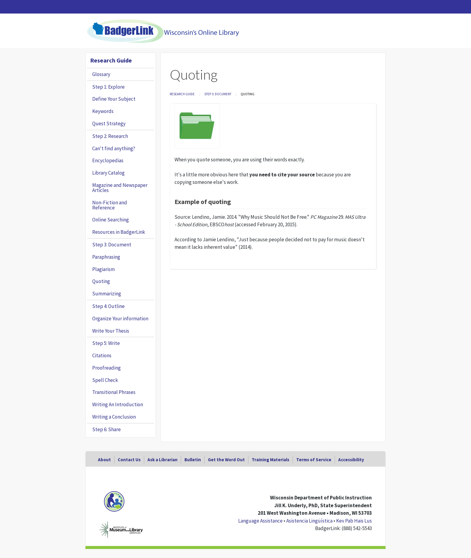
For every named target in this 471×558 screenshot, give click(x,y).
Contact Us (129, 459)
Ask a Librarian (162, 459)
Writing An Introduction (117, 404)
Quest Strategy (109, 123)
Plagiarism (103, 269)
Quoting (101, 281)
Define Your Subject (113, 99)
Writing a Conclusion (114, 416)
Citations (101, 355)
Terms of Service (313, 459)
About (104, 459)
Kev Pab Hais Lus (354, 520)
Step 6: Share (106, 429)
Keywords (103, 111)
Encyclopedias (107, 160)
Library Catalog (108, 172)
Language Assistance (260, 520)
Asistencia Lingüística (309, 520)
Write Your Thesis (110, 331)
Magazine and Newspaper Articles (119, 188)
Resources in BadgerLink (118, 232)
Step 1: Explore (108, 87)
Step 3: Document (217, 94)
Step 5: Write (106, 343)
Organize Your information (120, 318)
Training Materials (270, 459)
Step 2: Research (110, 136)
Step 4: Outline (108, 306)
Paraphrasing (106, 257)
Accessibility (351, 459)
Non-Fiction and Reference (109, 205)
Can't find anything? (113, 148)
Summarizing (106, 293)
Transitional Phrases (113, 392)
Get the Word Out (226, 459)
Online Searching (110, 219)
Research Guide (182, 94)
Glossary (101, 74)
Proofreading (106, 367)
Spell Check (105, 380)
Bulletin (192, 459)
